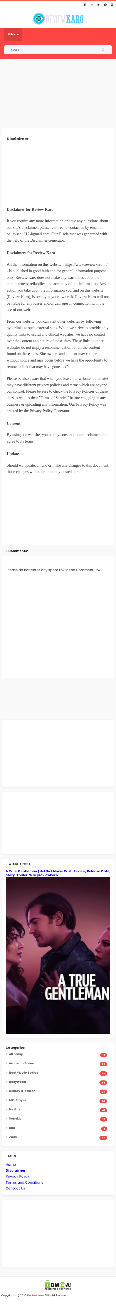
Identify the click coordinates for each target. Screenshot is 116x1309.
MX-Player (17, 1100)
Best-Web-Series (23, 1072)
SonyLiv (15, 1118)
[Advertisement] (58, 93)
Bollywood (17, 1082)
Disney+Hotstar (22, 1091)
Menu (13, 34)
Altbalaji (16, 1054)
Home (11, 1164)
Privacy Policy (17, 1176)
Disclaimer (16, 1170)
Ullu (12, 1128)
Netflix (14, 1109)
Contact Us (15, 1188)
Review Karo (35, 1295)
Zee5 (13, 1137)
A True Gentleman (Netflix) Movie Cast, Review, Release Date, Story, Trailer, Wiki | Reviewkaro (58, 873)
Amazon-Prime (21, 1063)
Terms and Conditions (24, 1182)
